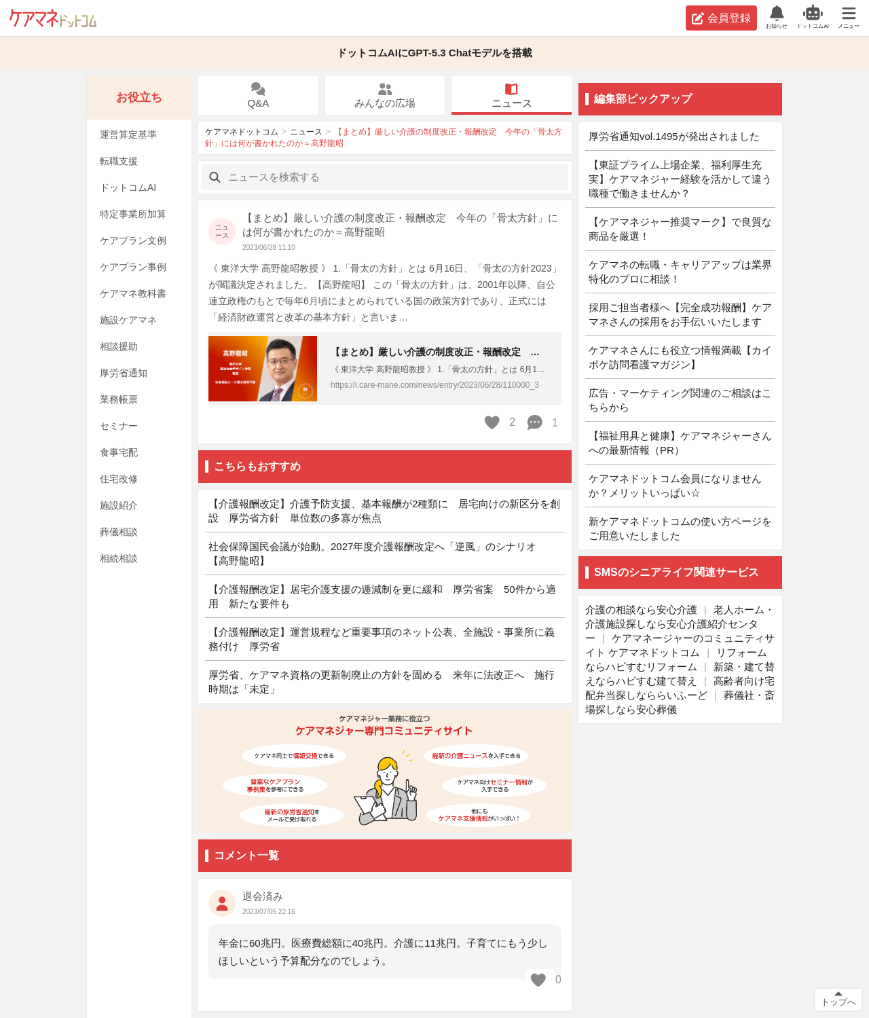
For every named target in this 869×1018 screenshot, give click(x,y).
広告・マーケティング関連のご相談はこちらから (680, 400)
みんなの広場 (384, 96)
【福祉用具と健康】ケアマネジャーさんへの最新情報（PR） (680, 443)
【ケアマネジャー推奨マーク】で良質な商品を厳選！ (680, 229)
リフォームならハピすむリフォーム (676, 659)
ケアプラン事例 (133, 266)
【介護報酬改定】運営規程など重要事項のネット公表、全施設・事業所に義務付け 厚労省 (381, 639)
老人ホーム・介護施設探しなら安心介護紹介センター (680, 624)
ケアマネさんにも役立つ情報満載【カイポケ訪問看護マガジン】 (680, 357)
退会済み (262, 896)
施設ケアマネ (128, 319)
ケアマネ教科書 (133, 293)
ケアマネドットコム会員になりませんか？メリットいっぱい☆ (675, 485)
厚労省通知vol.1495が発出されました (674, 136)
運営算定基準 (128, 134)
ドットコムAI (128, 187)
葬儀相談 (119, 531)
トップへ (838, 1002)
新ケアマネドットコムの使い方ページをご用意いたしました (680, 528)
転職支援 (119, 161)
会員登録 (721, 18)
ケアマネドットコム (53, 18)
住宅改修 (119, 478)
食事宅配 (119, 452)
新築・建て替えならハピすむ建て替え (680, 674)
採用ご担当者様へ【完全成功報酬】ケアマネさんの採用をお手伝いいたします (680, 314)
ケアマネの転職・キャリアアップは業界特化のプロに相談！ (680, 272)
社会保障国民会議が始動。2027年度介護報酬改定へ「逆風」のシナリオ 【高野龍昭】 (377, 553)
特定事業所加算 (133, 213)
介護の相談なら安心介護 (641, 609)
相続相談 (119, 558)
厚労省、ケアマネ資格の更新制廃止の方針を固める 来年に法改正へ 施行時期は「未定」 (381, 682)
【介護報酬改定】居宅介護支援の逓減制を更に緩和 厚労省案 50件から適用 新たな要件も (382, 596)
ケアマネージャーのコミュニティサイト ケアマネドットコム (680, 645)
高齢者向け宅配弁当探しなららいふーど (680, 688)
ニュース (512, 96)
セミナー (119, 425)
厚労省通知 (123, 372)
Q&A (258, 96)
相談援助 (119, 346)
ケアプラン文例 (133, 240)
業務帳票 (119, 399)
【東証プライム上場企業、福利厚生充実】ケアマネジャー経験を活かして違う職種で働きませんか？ (680, 179)
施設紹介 (119, 505)
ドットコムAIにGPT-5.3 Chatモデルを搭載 (434, 52)
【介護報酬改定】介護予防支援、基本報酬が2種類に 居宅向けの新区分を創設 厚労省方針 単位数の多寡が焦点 (384, 511)
